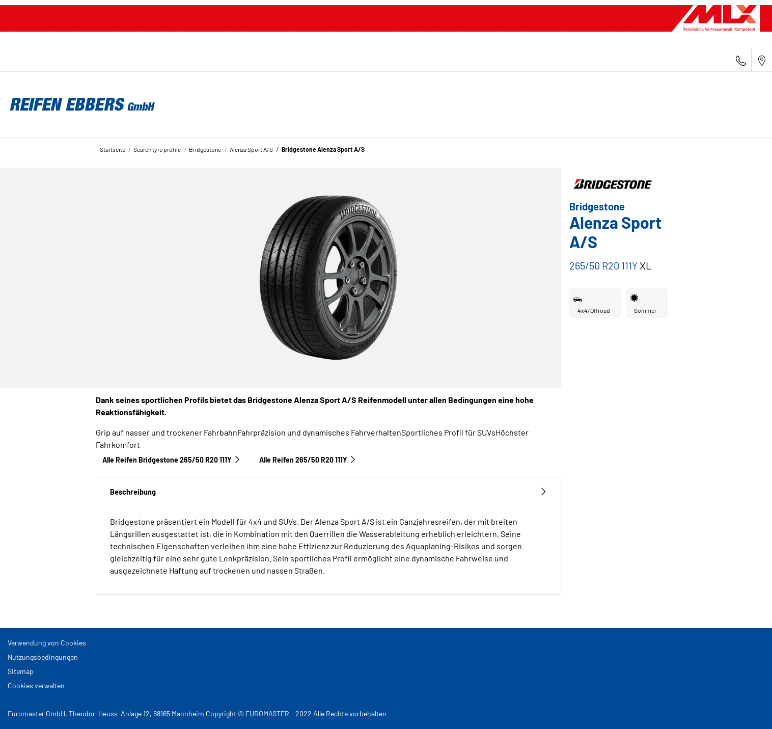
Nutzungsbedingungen (43, 657)
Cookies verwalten (36, 685)
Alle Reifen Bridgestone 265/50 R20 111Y (171, 459)
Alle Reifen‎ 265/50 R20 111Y (307, 459)
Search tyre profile (157, 149)
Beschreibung (328, 492)
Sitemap (21, 671)
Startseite (112, 149)
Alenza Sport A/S (251, 149)
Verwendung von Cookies (47, 642)
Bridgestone (205, 149)
